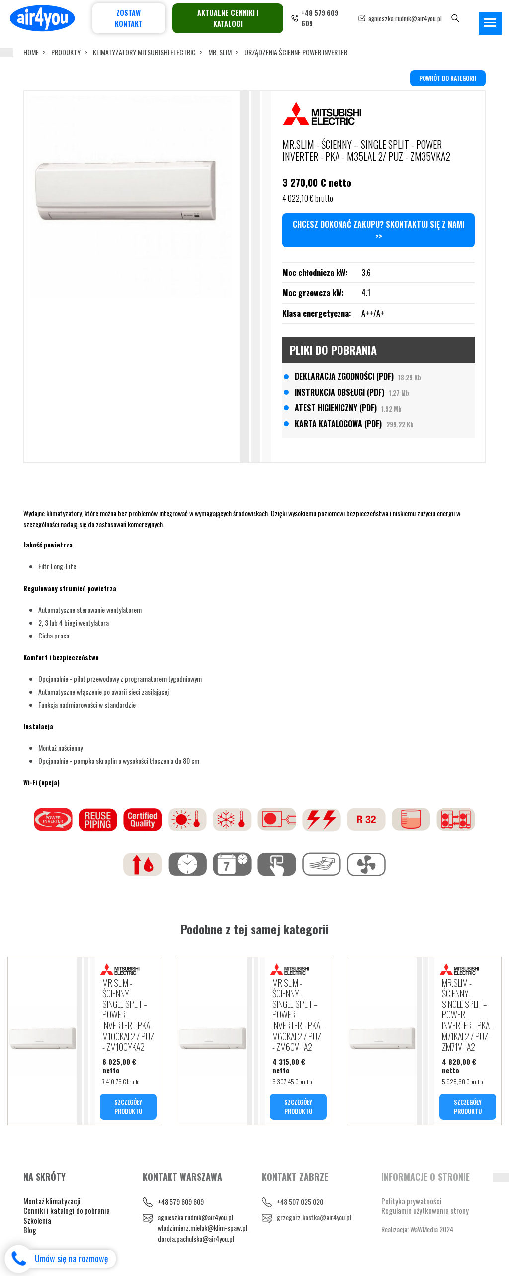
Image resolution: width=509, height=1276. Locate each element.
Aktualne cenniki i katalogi (227, 18)
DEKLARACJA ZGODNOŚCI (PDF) (358, 376)
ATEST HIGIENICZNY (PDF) (348, 408)
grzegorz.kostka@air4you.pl (314, 1217)
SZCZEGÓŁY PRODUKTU (128, 1106)
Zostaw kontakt (129, 18)
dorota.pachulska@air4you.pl (196, 1239)
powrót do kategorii (448, 78)
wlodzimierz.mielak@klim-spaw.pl (202, 1228)
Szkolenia (37, 1220)
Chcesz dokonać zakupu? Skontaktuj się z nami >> (378, 230)
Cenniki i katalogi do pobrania (66, 1210)
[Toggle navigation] (490, 23)
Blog (29, 1230)
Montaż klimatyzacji (52, 1200)
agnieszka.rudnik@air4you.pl (405, 18)
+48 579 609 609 (181, 1201)
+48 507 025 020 (300, 1201)
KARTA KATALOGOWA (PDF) (354, 424)
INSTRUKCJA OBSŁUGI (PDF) (352, 392)
